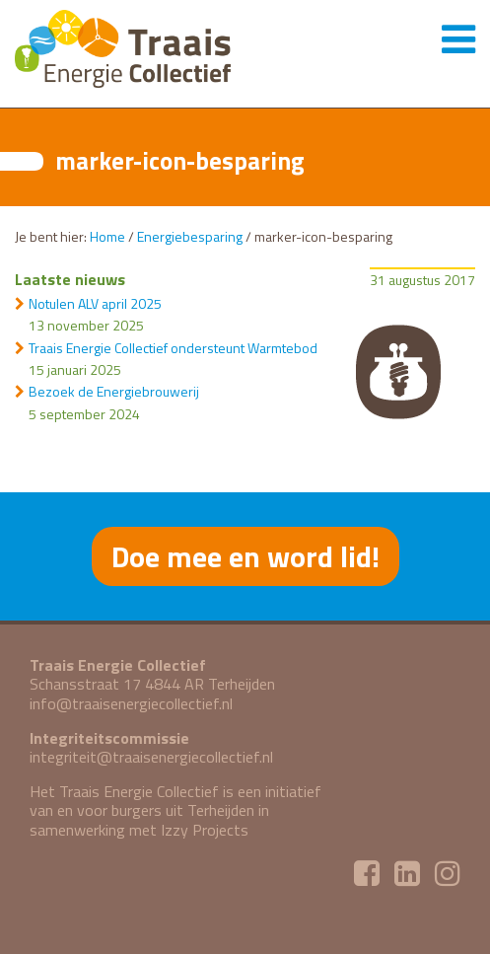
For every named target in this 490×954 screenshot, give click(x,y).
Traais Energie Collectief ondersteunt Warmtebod (173, 347)
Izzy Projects (204, 830)
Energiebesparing (190, 236)
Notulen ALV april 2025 (95, 303)
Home (107, 236)
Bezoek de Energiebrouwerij (114, 391)
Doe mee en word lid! (245, 556)
